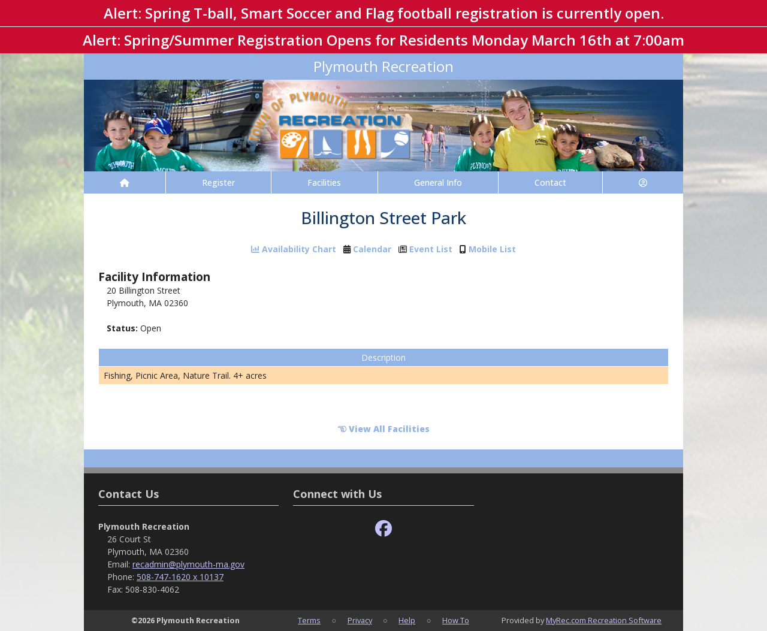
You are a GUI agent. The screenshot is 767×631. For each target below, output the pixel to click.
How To (455, 620)
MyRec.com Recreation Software (604, 620)
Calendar (372, 249)
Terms (309, 620)
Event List (430, 249)
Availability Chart (293, 249)
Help (406, 620)
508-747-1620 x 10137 (180, 576)
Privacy (360, 620)
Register (218, 182)
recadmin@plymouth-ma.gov (188, 564)
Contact (550, 182)
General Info (438, 182)
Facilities (324, 182)
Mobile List (492, 249)
